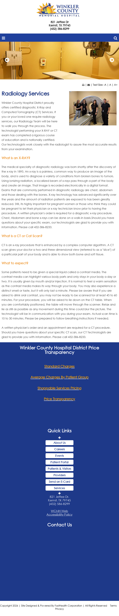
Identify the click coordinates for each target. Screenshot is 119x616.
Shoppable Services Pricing (59, 388)
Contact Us (59, 524)
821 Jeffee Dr (59, 22)
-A (105, 84)
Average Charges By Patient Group (59, 377)
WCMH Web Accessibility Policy (59, 512)
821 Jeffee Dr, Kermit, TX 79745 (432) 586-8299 (59, 500)
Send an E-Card (59, 481)
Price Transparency (59, 399)
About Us (59, 442)
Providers (59, 475)
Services (59, 488)
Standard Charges (59, 366)
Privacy (59, 608)
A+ (115, 84)
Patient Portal (59, 462)
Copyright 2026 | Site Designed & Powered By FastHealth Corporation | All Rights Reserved (53, 605)
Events (59, 455)
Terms (113, 605)
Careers (59, 449)
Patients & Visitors (59, 468)
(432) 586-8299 (59, 28)
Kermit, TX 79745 (59, 25)
